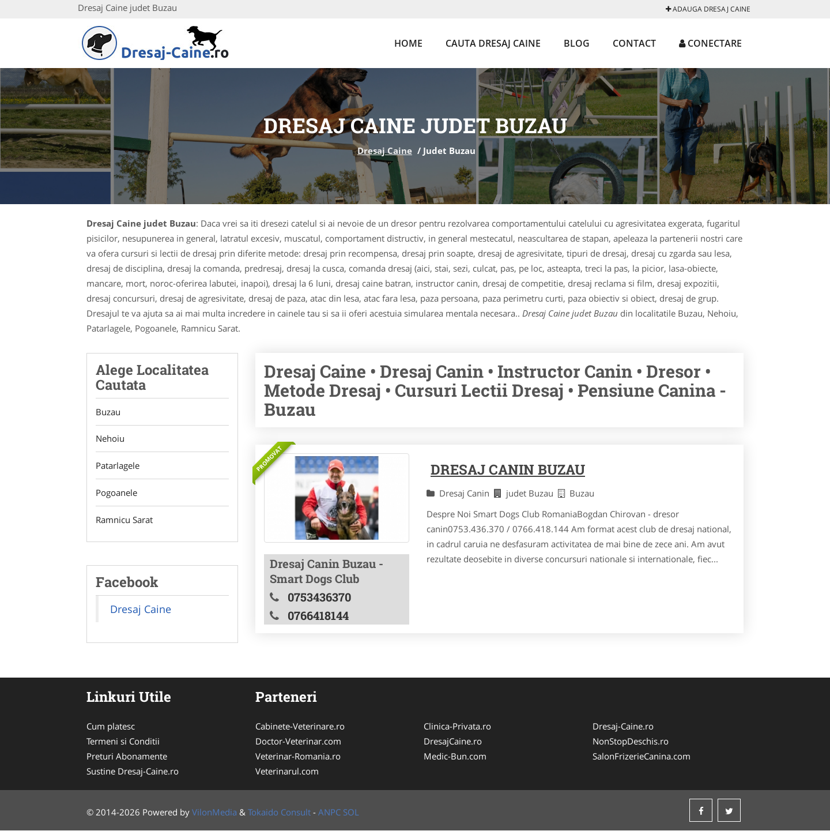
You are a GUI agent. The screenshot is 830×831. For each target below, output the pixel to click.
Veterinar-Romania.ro (298, 756)
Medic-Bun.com (455, 756)
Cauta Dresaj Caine (493, 43)
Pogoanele (116, 493)
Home (408, 43)
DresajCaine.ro (453, 741)
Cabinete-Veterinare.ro (300, 726)
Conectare (710, 43)
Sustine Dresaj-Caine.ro (132, 771)
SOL (351, 812)
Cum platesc (110, 726)
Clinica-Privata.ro (457, 726)
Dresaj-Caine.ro (623, 726)
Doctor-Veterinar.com (298, 741)
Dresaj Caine (384, 150)
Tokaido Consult (279, 812)
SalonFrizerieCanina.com (642, 756)
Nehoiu (110, 439)
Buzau (108, 412)
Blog (577, 43)
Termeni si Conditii (123, 741)
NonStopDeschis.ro (631, 741)
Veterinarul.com (287, 771)
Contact (634, 43)
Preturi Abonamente (126, 756)
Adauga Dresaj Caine (708, 9)
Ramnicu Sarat (124, 520)
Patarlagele (117, 466)
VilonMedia (214, 812)
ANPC (329, 812)
